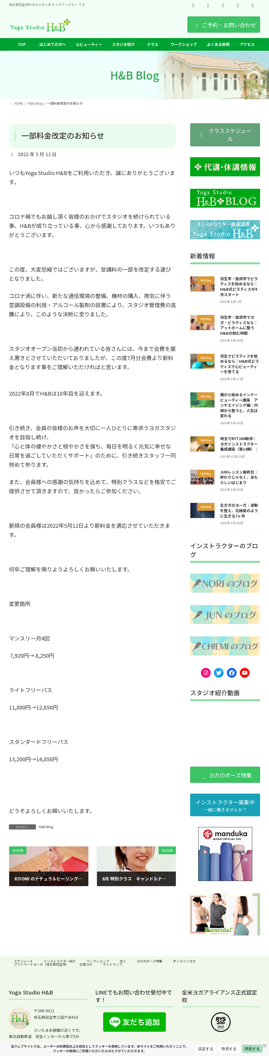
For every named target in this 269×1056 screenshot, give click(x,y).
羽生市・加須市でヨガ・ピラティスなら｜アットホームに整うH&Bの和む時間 (239, 325)
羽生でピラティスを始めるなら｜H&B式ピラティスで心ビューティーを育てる (239, 364)
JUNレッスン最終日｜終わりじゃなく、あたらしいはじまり (239, 477)
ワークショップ (97, 961)
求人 (123, 961)
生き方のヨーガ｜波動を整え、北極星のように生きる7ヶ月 (239, 511)
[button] (225, 134)
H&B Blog (46, 826)
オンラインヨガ (184, 961)
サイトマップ (112, 964)
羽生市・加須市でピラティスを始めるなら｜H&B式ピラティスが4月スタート (239, 286)
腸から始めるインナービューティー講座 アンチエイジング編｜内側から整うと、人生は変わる (239, 405)
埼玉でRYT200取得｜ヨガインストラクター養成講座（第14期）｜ (239, 444)
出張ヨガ (85, 964)
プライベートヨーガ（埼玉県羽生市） (41, 964)
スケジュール (23, 961)
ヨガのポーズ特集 (149, 961)
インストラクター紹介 (59, 961)
